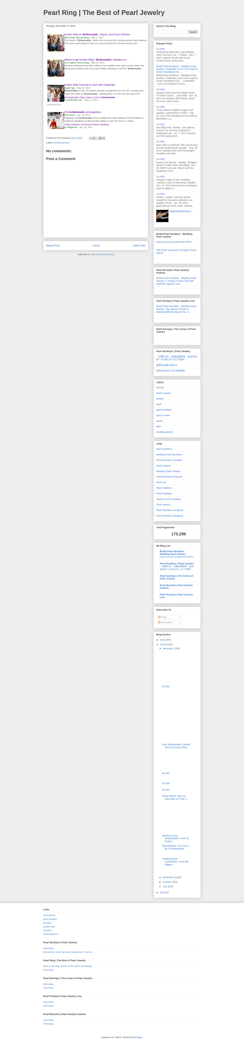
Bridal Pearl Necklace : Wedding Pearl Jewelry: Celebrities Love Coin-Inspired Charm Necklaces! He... (176, 69)
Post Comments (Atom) (102, 254)
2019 (163, 644)
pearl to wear (163, 415)
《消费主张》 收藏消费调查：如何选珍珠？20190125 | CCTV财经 (176, 358)
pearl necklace (163, 409)
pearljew (47, 923)
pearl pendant (50, 919)
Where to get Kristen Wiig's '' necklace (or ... (96, 59)
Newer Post (53, 245)
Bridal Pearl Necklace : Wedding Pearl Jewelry (173, 552)
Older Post (139, 245)
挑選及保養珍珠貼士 (181, 211)
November (168, 877)
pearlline (47, 930)
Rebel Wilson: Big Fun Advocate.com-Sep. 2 (174, 797)
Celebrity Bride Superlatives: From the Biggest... (175, 861)
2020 (163, 639)
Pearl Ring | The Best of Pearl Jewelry (104, 12)
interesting (48, 948)
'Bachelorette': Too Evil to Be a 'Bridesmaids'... (175, 847)
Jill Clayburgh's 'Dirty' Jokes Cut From (89, 97)
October (167, 882)
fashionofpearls (50, 934)
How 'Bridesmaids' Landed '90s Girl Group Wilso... (176, 746)
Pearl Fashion (163, 465)
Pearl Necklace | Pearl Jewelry (177, 563)
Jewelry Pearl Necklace (168, 499)
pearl (158, 404)
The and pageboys (82, 112)
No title (166, 686)
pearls (159, 421)
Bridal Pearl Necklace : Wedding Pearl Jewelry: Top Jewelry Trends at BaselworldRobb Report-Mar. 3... (176, 309)
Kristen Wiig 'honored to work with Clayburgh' (89, 84)
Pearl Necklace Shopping (169, 515)
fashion (160, 387)
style (158, 426)
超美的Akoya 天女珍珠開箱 (170, 370)
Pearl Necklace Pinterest (169, 476)
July (165, 886)
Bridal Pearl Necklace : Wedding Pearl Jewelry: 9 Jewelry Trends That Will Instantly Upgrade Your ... (176, 281)
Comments (165, 622)
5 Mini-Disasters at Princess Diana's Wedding (86, 124)
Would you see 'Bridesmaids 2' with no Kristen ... (175, 838)
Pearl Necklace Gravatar (169, 460)
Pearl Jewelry (163, 504)
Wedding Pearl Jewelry (168, 471)
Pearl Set (161, 482)
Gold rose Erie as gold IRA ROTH (174, 242)
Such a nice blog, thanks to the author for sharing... (68, 966)
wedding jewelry (62, 142)
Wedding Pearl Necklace (169, 454)
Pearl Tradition (163, 488)
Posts (162, 617)
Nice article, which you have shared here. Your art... (68, 952)
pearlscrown (49, 926)
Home (96, 245)
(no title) (160, 48)
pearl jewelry (49, 915)
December (168, 648)
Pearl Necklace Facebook (169, 510)
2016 (163, 892)
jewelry (160, 398)
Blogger (138, 1037)
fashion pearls (163, 393)
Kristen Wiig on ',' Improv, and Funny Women (97, 34)
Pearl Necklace (164, 449)
